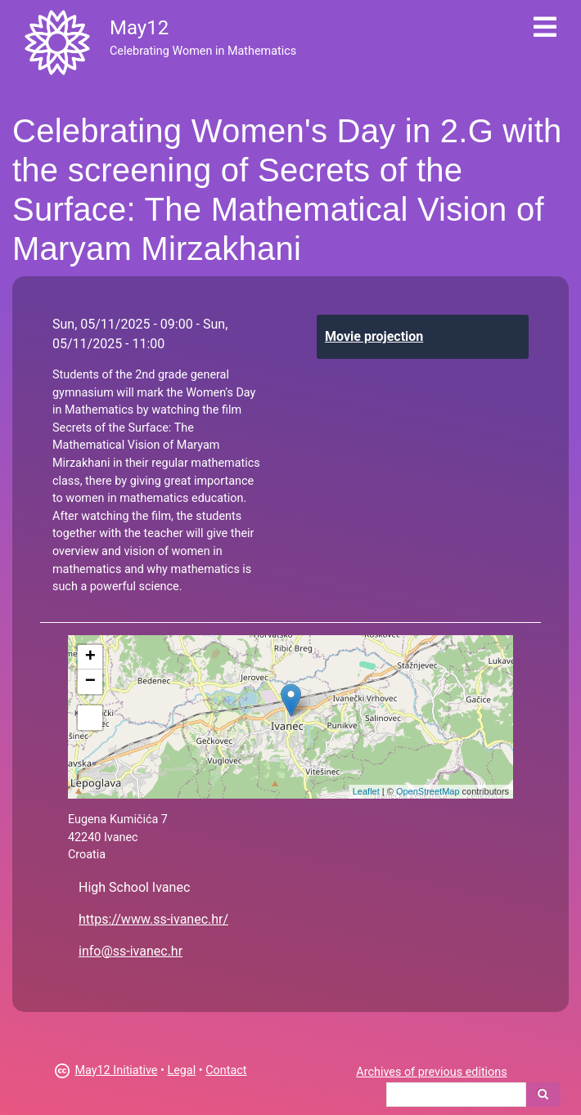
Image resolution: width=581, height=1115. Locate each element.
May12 (139, 27)
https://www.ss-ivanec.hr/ (153, 919)
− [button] (90, 681)
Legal (181, 1070)
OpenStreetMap (428, 791)
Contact (225, 1070)
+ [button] (90, 657)
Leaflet (366, 791)
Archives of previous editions (431, 1072)
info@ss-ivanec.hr (130, 951)
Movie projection (374, 336)
